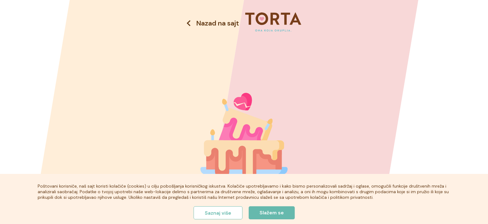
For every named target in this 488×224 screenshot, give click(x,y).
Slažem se (272, 212)
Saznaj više (218, 213)
